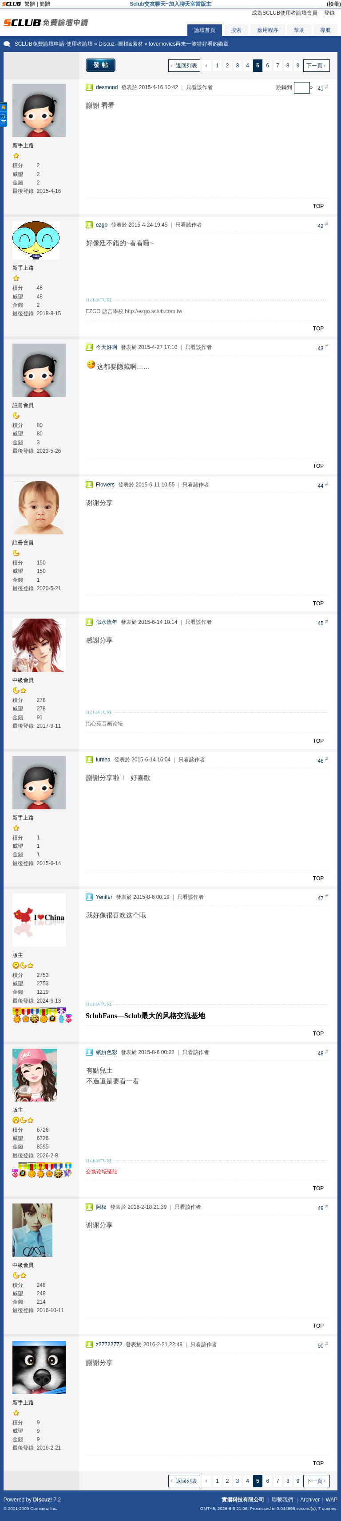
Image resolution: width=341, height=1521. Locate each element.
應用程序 (267, 30)
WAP (331, 1500)
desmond (107, 87)
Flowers (105, 485)
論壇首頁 (204, 30)
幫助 (299, 30)
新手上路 (23, 145)
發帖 (101, 64)
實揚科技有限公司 (243, 1500)
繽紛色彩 (106, 1052)
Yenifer (104, 897)
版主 (17, 955)
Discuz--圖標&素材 (121, 44)
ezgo (101, 225)
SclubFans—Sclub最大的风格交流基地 (145, 1015)
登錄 (329, 13)
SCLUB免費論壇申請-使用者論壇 (54, 44)
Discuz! (42, 1500)
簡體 (45, 4)
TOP (318, 206)
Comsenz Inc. (43, 1508)
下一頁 (314, 66)
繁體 (29, 4)
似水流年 (106, 622)
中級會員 (23, 680)
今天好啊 (106, 347)
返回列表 (186, 66)
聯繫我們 (282, 1500)
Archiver (310, 1500)
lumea (103, 760)
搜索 (236, 30)
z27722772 (109, 1344)
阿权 (101, 1207)
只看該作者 (199, 87)
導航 (325, 30)
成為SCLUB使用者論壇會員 (284, 13)
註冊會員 (23, 405)
